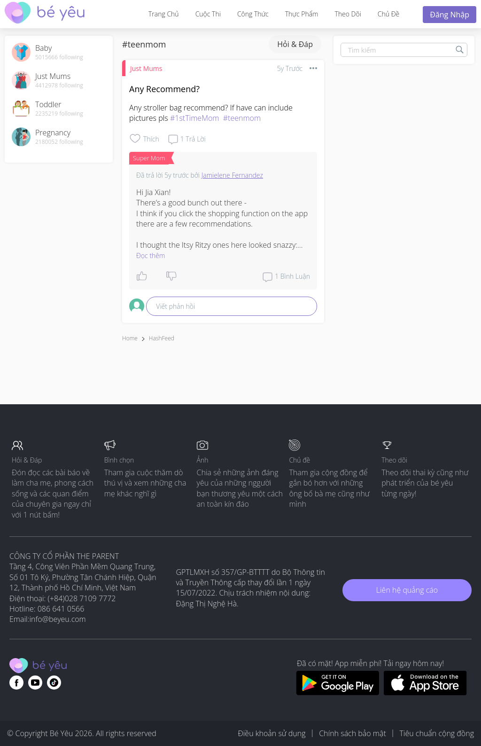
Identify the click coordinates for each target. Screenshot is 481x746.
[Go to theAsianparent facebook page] (16, 682)
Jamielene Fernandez (232, 175)
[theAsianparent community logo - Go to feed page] (45, 14)
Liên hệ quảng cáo (407, 590)
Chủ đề (388, 13)
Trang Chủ (163, 13)
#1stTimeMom (194, 118)
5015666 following (59, 57)
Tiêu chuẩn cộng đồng (436, 733)
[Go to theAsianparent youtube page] (35, 682)
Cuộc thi (208, 13)
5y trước (290, 68)
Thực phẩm (301, 13)
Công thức (253, 13)
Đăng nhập (449, 14)
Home (130, 338)
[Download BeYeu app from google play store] (337, 692)
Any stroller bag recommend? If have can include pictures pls (212, 112)
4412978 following (59, 85)
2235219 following (59, 114)
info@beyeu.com (58, 619)
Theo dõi (347, 13)
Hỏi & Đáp (295, 44)
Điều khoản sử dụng (271, 733)
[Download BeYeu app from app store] (425, 692)
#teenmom (242, 118)
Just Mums (146, 68)
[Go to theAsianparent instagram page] (54, 682)
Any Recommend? (164, 88)
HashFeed (161, 338)
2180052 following (59, 142)
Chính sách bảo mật (352, 733)
